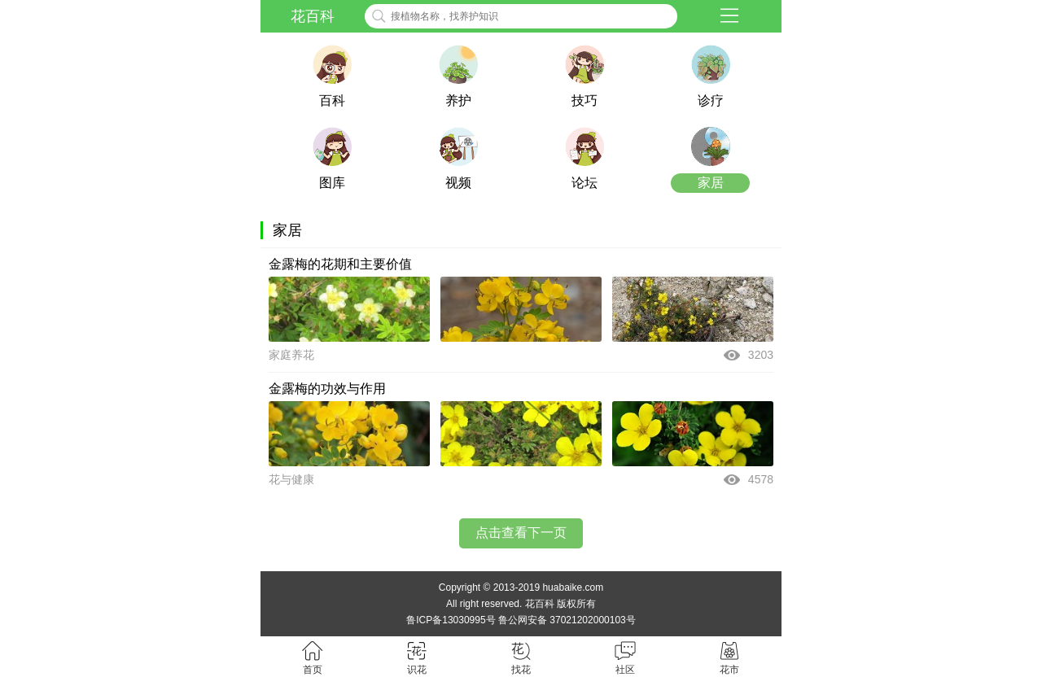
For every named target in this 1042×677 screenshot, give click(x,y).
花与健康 (291, 479)
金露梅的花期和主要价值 (340, 264)
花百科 (313, 16)
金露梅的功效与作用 (327, 388)
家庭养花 (291, 354)
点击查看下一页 (521, 532)
